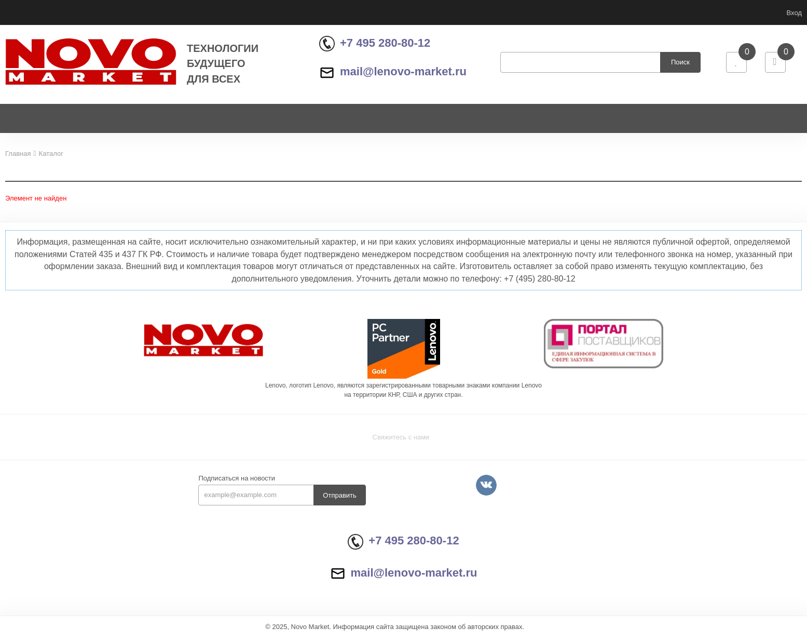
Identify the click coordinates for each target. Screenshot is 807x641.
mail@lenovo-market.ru (393, 73)
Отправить (339, 499)
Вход (794, 13)
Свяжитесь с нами (401, 441)
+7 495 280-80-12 (374, 44)
